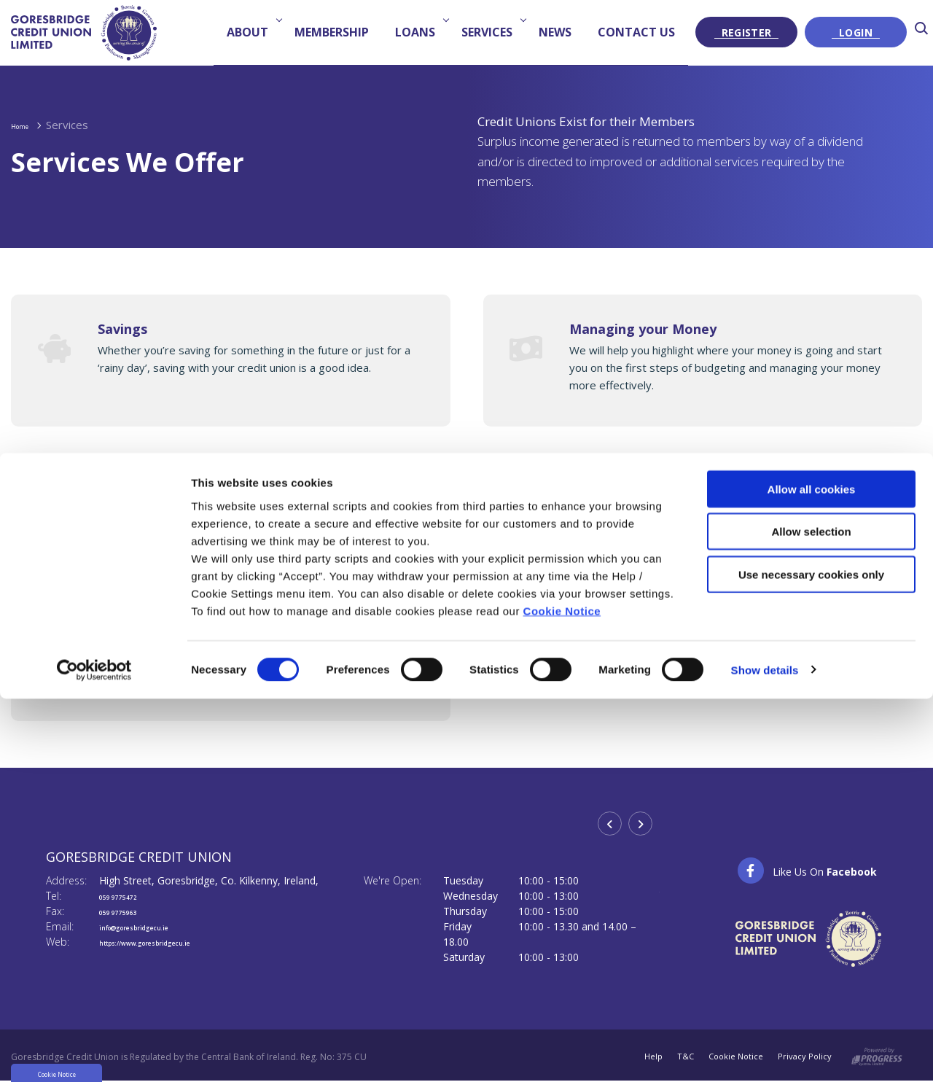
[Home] (84, 32)
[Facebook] (806, 870)
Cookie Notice (562, 668)
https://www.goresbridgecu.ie (174, 942)
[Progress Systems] (876, 1054)
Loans (420, 32)
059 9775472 (129, 896)
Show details (765, 727)
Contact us (636, 32)
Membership (331, 32)
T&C (680, 1057)
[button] (923, 33)
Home (26, 124)
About (252, 32)
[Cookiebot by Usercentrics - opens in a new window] (94, 728)
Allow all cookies (812, 546)
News (555, 32)
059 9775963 (129, 911)
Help (647, 1057)
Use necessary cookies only (811, 632)
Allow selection (811, 589)
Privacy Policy (804, 1057)
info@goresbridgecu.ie (156, 926)
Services (491, 32)
